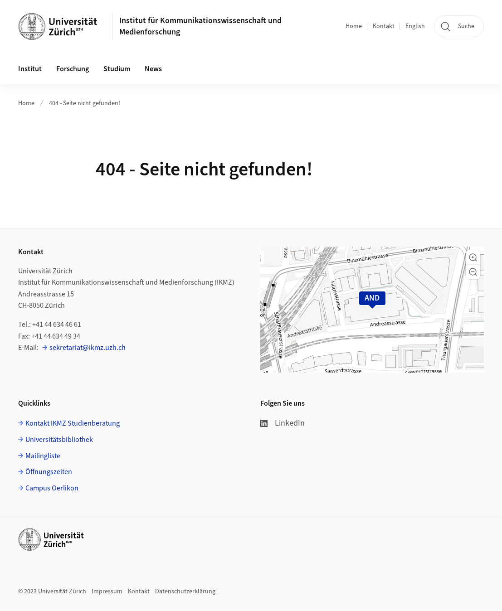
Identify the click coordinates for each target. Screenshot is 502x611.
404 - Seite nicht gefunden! (84, 103)
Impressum (107, 591)
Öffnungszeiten (48, 472)
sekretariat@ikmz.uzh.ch (87, 348)
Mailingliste (42, 456)
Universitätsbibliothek (59, 440)
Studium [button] (116, 69)
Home (354, 26)
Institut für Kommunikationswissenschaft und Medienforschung (200, 26)
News (153, 69)
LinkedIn (282, 423)
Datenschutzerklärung (185, 591)
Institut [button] (30, 69)
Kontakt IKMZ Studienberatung (72, 423)
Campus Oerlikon (51, 488)
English (415, 26)
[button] (473, 257)
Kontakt (384, 26)
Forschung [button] (72, 69)
